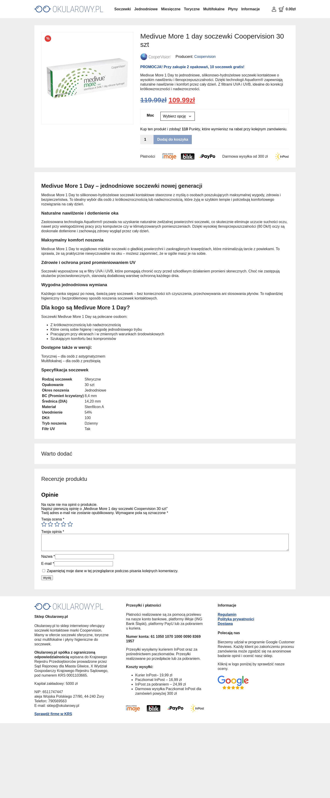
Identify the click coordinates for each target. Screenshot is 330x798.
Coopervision (205, 57)
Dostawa (225, 624)
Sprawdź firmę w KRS (53, 714)
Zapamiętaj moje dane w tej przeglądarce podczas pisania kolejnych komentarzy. (112, 571)
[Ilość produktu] (147, 139)
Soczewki (122, 9)
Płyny (233, 9)
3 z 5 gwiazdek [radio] (57, 524)
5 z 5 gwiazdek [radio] (70, 524)
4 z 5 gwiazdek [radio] (63, 524)
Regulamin (227, 614)
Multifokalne (214, 9)
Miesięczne (170, 9)
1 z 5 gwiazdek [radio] (44, 524)
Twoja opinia (52, 532)
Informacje (250, 9)
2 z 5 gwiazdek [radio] (50, 524)
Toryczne (192, 9)
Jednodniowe (146, 9)
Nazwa (48, 556)
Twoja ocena (52, 519)
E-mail (47, 564)
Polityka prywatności (236, 619)
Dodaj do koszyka (172, 139)
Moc (150, 115)
